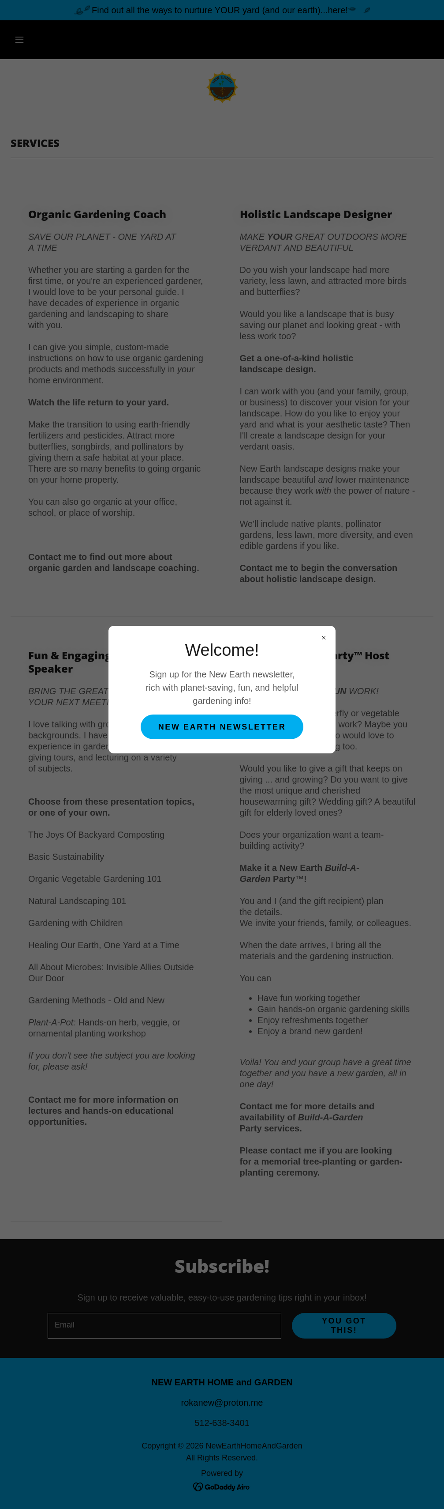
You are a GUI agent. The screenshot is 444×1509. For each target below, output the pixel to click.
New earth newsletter (222, 726)
